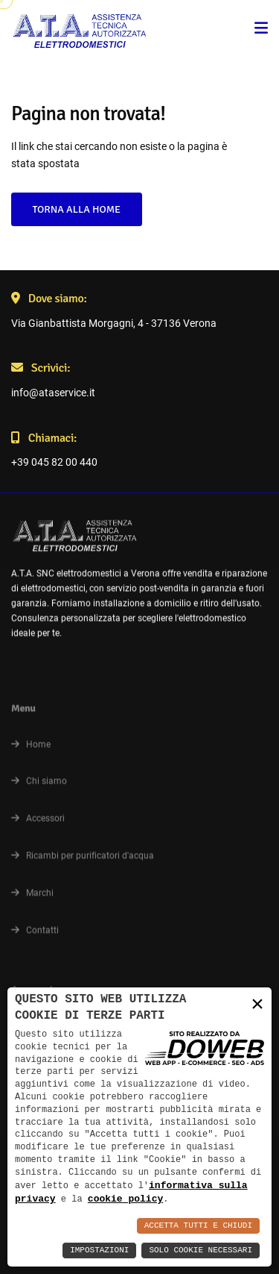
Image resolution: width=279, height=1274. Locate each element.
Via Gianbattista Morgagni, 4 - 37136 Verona (114, 323)
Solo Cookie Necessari (200, 1250)
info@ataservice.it (53, 393)
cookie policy (125, 1198)
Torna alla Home (76, 209)
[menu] (261, 30)
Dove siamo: (49, 298)
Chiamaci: (44, 438)
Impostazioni (99, 1250)
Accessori (38, 823)
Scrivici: (40, 368)
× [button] (257, 1003)
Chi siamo (39, 786)
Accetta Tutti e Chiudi (198, 1225)
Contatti (35, 934)
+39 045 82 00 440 (54, 462)
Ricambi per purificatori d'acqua (82, 860)
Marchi (32, 898)
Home (31, 749)
